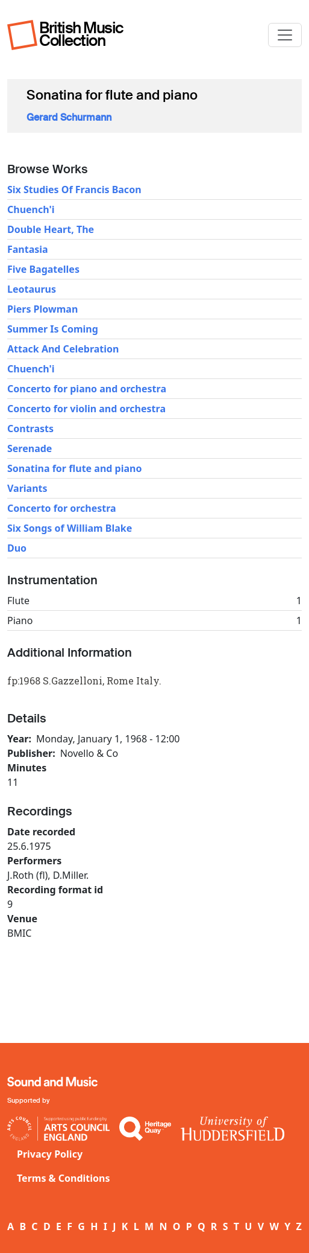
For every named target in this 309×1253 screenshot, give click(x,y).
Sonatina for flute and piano (74, 468)
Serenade (29, 448)
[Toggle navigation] (285, 35)
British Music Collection (81, 34)
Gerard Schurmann (69, 117)
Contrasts (30, 428)
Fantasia (27, 249)
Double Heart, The (50, 229)
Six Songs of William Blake (69, 528)
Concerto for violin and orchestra (86, 408)
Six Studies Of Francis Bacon (74, 189)
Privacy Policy (50, 1154)
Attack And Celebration (63, 348)
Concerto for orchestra (61, 508)
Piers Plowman (42, 309)
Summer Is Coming (52, 329)
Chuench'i (31, 209)
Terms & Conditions (63, 1178)
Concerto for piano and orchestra (86, 388)
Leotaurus (31, 289)
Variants (27, 488)
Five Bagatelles (43, 269)
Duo (17, 548)
